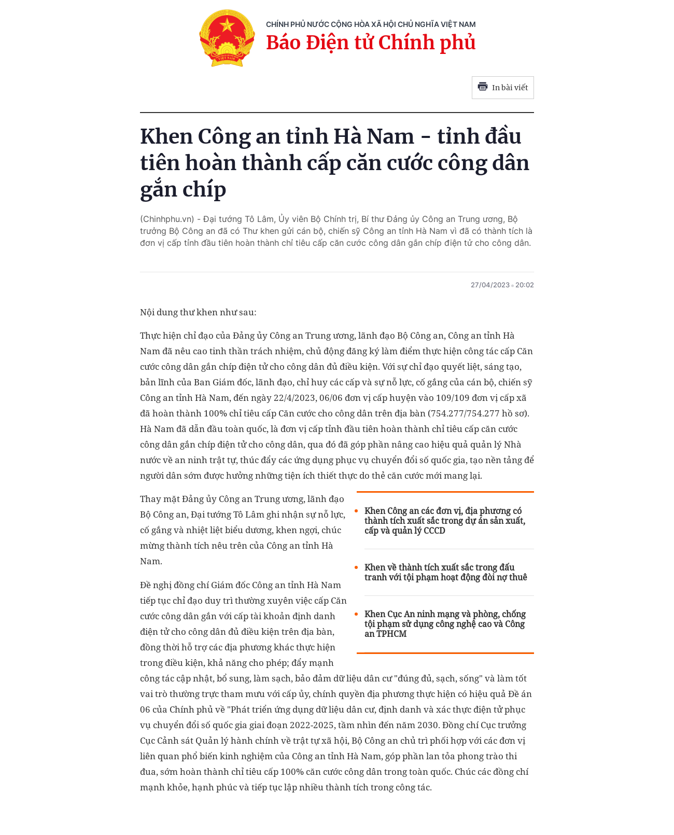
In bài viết (503, 87)
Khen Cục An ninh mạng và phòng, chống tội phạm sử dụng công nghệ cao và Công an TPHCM (445, 624)
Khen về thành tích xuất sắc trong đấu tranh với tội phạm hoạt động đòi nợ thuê (445, 572)
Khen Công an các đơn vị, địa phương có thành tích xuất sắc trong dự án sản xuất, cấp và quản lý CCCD (444, 521)
